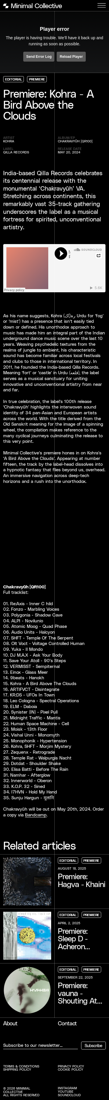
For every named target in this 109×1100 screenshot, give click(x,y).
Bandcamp (36, 814)
